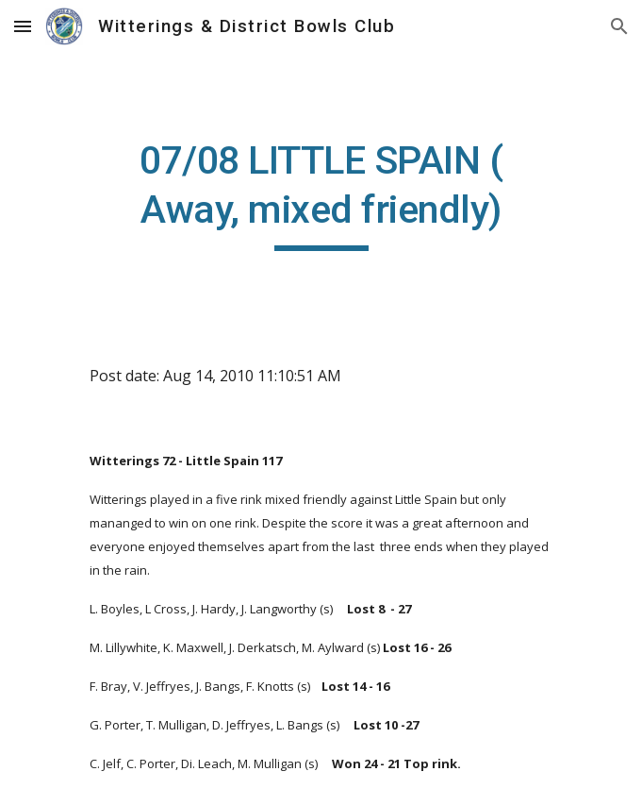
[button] (22, 26)
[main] (321, 193)
